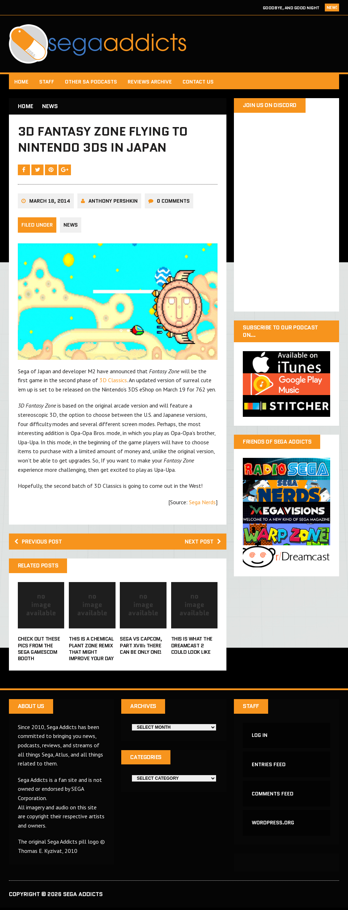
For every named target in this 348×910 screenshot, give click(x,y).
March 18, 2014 (49, 202)
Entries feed (269, 766)
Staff (46, 81)
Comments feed (272, 795)
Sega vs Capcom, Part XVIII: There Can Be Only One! (141, 647)
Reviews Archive (150, 81)
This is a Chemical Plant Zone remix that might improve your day (91, 650)
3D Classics (113, 381)
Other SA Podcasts (91, 81)
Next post (202, 543)
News (70, 226)
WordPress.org (273, 825)
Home (21, 81)
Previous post (39, 543)
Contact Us (198, 81)
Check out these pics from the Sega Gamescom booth (39, 650)
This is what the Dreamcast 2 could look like (192, 647)
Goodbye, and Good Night (291, 8)
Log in (259, 736)
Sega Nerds (202, 503)
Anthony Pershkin (113, 202)
